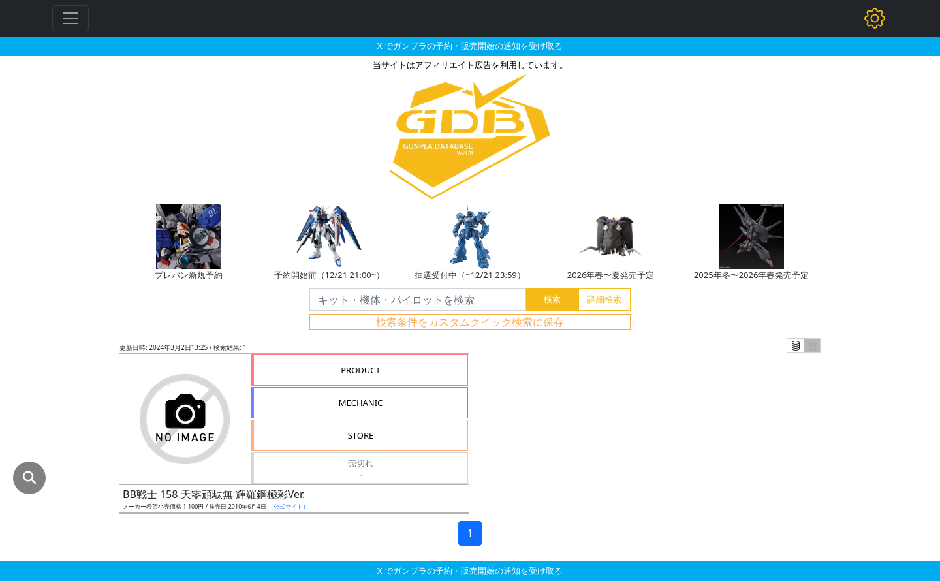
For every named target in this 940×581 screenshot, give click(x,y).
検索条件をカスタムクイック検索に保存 (470, 322)
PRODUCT (361, 370)
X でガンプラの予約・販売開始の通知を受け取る (470, 46)
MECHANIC (361, 403)
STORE (361, 435)
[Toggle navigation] (70, 18)
